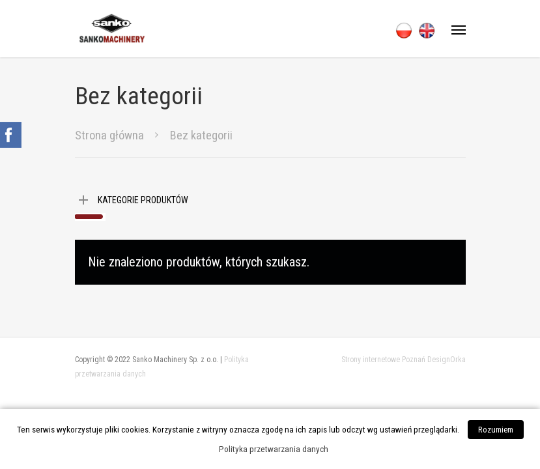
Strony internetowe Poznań (383, 359)
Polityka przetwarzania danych (273, 449)
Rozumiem (495, 429)
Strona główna (109, 135)
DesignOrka (446, 359)
